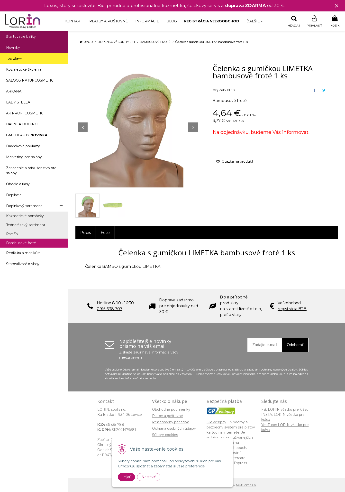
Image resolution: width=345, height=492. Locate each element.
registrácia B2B (292, 308)
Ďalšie (254, 21)
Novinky (13, 47)
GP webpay (216, 422)
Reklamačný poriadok (170, 422)
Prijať (126, 477)
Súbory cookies (165, 435)
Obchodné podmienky (171, 409)
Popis (85, 232)
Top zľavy (14, 58)
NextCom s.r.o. (246, 485)
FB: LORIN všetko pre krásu (285, 409)
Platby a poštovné (108, 21)
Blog (171, 21)
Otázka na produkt (234, 161)
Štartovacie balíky (21, 36)
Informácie (147, 21)
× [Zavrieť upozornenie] (337, 6)
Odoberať (295, 345)
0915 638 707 (109, 308)
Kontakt (73, 21)
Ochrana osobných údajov (174, 428)
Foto (105, 232)
